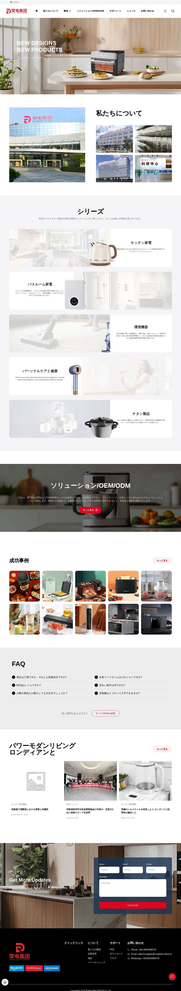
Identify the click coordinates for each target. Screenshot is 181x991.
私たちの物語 (94, 949)
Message (103, 877)
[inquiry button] (172, 11)
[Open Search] (165, 11)
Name (102, 864)
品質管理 (92, 954)
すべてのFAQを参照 (105, 713)
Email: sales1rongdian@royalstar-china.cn (151, 954)
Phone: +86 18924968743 (143, 950)
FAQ (112, 949)
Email (125, 864)
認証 (90, 958)
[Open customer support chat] (5, 982)
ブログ (113, 958)
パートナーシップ (96, 962)
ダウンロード (116, 954)
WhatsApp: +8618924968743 (145, 958)
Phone (149, 864)
